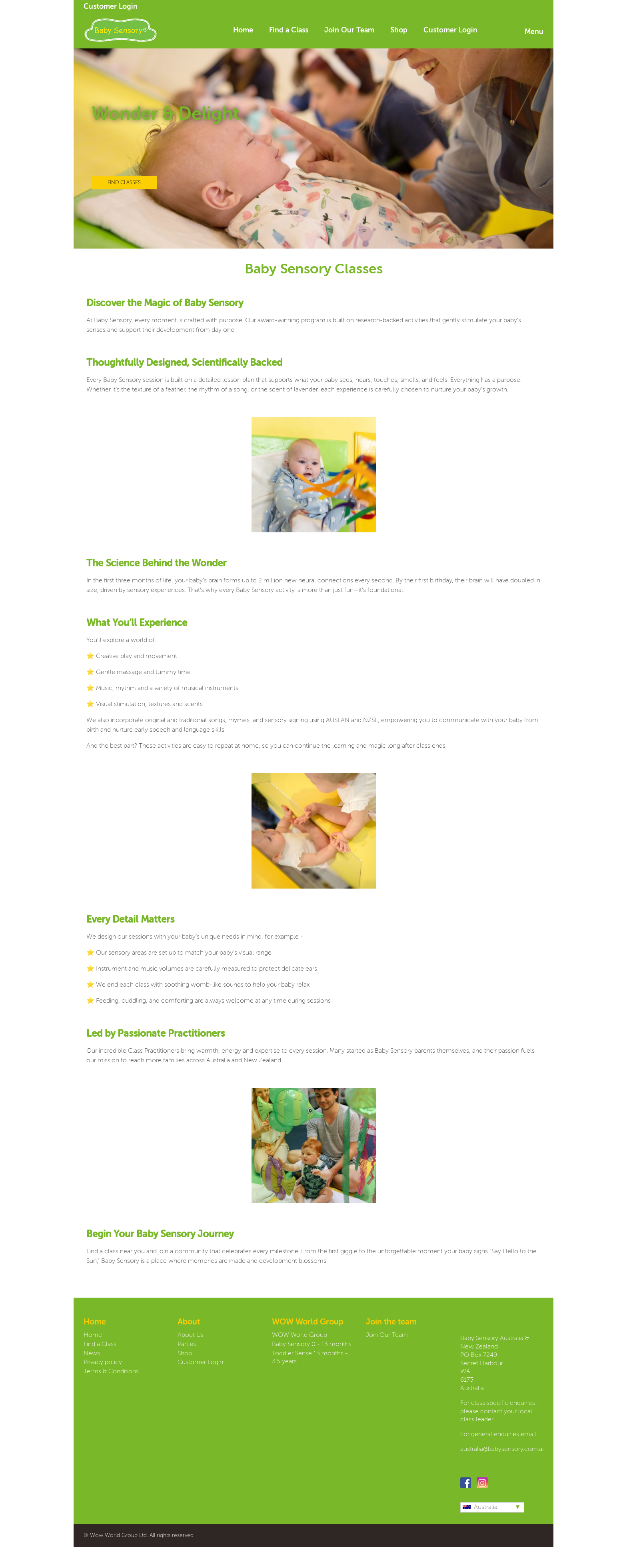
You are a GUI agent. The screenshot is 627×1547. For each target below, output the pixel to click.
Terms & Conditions (111, 1371)
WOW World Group (299, 1335)
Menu (534, 32)
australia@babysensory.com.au (503, 1449)
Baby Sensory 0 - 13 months (311, 1344)
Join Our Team (349, 30)
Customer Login (111, 6)
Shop (398, 30)
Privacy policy (103, 1362)
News (92, 1353)
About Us (191, 1335)
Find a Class (288, 30)
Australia (480, 1507)
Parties (187, 1344)
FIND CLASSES (124, 182)
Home (243, 30)
